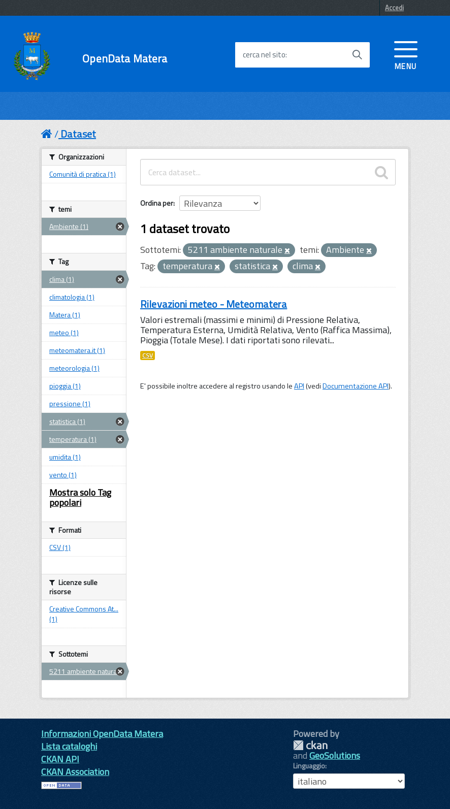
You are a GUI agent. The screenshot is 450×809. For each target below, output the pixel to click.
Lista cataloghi (69, 746)
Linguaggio (309, 766)
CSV (147, 355)
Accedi (394, 8)
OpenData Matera (124, 58)
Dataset (78, 134)
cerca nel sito (264, 55)
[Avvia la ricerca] (357, 55)
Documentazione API (356, 386)
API (299, 386)
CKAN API (60, 759)
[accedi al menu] (405, 54)
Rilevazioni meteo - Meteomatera (213, 304)
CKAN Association (75, 772)
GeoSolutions (334, 755)
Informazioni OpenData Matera (102, 733)
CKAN (310, 745)
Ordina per (156, 203)
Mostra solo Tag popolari (80, 497)
